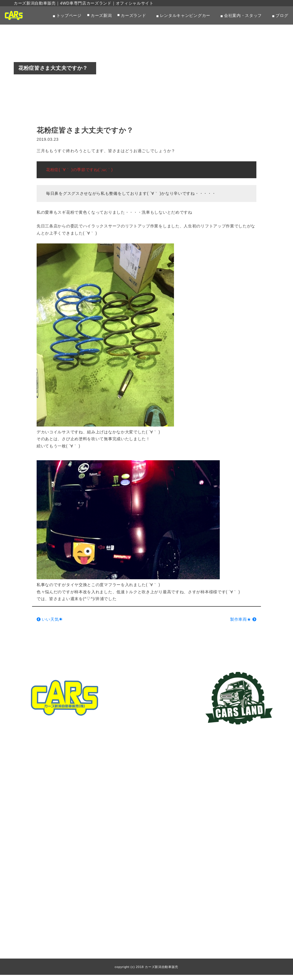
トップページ (69, 15)
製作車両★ (243, 620)
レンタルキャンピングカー (185, 15)
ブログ (282, 15)
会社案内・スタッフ (243, 15)
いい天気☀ (50, 620)
